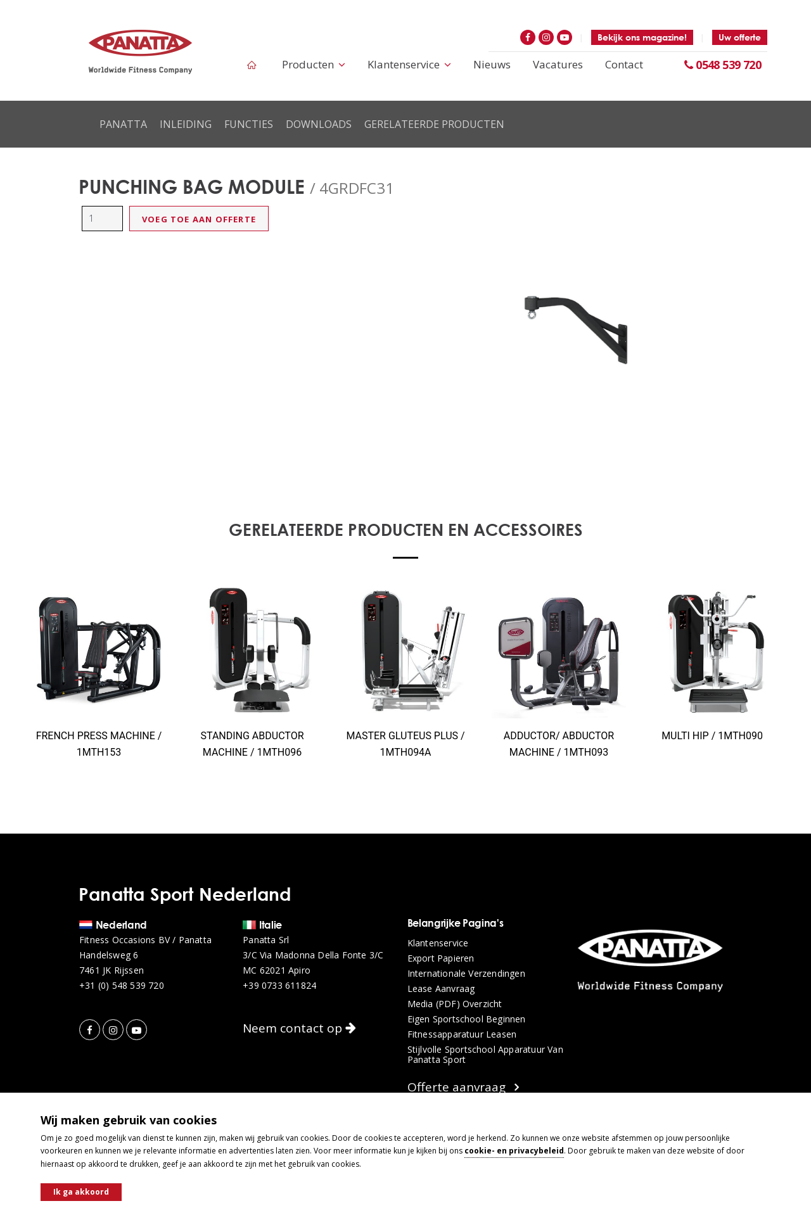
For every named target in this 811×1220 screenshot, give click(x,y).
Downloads (319, 124)
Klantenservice (409, 64)
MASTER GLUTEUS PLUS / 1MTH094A (405, 744)
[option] (573, 329)
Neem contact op (299, 1028)
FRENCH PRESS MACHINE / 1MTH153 (99, 744)
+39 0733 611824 (279, 986)
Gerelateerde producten (434, 124)
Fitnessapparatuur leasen (462, 1034)
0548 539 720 (722, 64)
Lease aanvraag (441, 989)
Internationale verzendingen (466, 974)
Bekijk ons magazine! (642, 37)
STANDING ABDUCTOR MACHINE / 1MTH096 (251, 744)
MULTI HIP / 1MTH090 (712, 736)
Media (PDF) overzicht (454, 1004)
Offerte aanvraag (463, 1087)
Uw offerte (739, 37)
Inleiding (186, 124)
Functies (248, 124)
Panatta (123, 124)
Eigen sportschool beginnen (466, 1019)
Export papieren (441, 958)
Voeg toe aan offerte (199, 219)
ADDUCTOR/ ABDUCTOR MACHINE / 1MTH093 (559, 744)
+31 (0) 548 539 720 (121, 986)
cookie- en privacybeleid (514, 1150)
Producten (313, 64)
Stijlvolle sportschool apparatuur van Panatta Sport (485, 1055)
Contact (624, 64)
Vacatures (558, 64)
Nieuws (492, 64)
